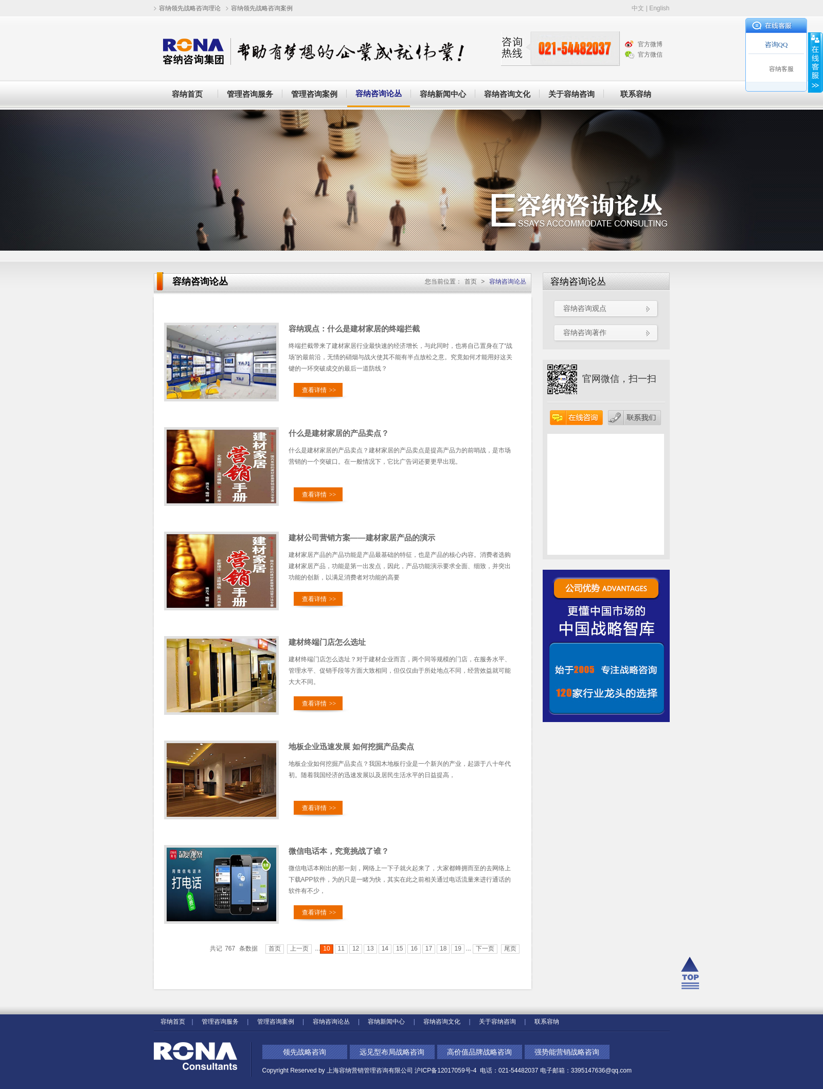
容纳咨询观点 (584, 308)
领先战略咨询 (304, 1052)
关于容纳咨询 (571, 94)
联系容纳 (635, 94)
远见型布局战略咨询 (392, 1052)
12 (355, 948)
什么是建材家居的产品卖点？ (339, 433)
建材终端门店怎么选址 (327, 642)
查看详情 (319, 390)
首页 (470, 281)
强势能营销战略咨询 (566, 1052)
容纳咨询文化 (507, 94)
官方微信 (650, 54)
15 (399, 948)
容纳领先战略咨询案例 (262, 8)
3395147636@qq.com (601, 1070)
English (659, 8)
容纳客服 (781, 69)
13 (370, 948)
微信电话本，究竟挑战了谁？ (339, 851)
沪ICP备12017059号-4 (446, 1070)
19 (457, 948)
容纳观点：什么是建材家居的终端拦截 (354, 328)
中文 (638, 8)
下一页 (485, 948)
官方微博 (650, 44)
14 (385, 948)
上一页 (299, 948)
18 (443, 948)
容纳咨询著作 (584, 332)
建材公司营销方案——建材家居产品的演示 (362, 537)
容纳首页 (187, 94)
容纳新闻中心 (443, 94)
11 (341, 948)
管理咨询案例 (314, 94)
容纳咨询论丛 (378, 93)
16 (413, 948)
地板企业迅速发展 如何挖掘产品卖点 (351, 746)
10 (326, 948)
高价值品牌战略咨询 (479, 1052)
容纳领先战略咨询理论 (190, 8)
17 (428, 948)
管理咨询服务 (250, 94)
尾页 (510, 948)
